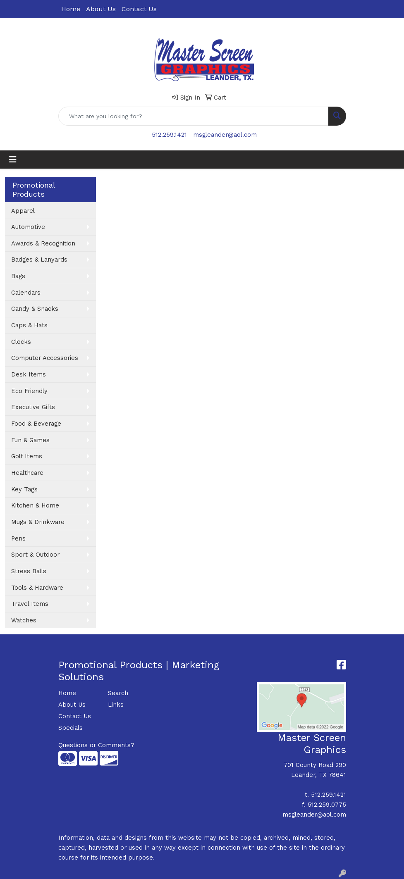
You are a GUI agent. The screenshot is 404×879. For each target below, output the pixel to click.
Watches (23, 620)
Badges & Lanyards (39, 259)
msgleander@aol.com (225, 134)
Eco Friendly (29, 391)
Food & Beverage (36, 423)
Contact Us (139, 9)
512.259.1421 (169, 134)
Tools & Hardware (37, 587)
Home (70, 9)
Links (116, 704)
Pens (18, 538)
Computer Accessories (44, 358)
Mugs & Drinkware (38, 522)
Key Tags (24, 489)
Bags (18, 276)
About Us (101, 9)
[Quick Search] (193, 116)
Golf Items (26, 456)
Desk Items (28, 374)
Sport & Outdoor (35, 554)
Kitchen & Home (35, 505)
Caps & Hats (29, 325)
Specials (70, 727)
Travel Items (29, 603)
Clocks (21, 341)
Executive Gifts (33, 407)
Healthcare (27, 472)
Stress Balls (28, 571)
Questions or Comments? (96, 745)
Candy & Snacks (34, 308)
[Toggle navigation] (13, 159)
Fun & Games (30, 440)
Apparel (23, 210)
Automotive (28, 227)
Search (118, 693)
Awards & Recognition (43, 243)
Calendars (26, 292)
